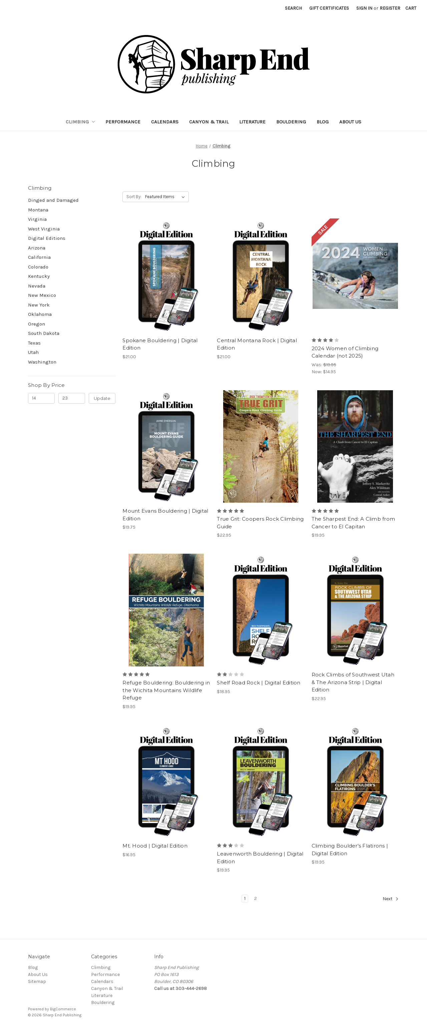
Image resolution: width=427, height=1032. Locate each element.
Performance (122, 122)
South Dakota (43, 333)
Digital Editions (46, 238)
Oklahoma (40, 314)
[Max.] (71, 398)
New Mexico (42, 295)
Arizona (36, 248)
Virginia (37, 219)
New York (39, 305)
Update (102, 398)
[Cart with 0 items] (411, 8)
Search (293, 8)
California (39, 257)
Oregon (36, 324)
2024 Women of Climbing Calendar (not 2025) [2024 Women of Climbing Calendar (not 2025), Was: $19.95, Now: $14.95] (345, 352)
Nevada (36, 286)
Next (391, 899)
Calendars (164, 122)
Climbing (80, 122)
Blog (323, 122)
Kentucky (39, 276)
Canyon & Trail (209, 122)
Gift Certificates (329, 8)
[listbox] (166, 197)
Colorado (38, 267)
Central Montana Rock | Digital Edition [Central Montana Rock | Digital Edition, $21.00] (257, 344)
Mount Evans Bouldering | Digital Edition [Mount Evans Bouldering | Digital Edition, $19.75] (165, 515)
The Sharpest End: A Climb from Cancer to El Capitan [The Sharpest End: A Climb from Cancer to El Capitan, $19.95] (353, 523)
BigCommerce (63, 1009)
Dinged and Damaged (53, 200)
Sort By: (133, 196)
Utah (33, 352)
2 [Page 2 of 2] (255, 898)
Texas (34, 343)
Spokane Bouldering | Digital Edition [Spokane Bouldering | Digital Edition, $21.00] (159, 344)
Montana (38, 210)
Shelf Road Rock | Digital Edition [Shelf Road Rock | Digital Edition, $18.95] (258, 682)
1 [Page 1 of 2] (245, 898)
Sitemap (37, 981)
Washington (42, 362)
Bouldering (291, 122)
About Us (350, 122)
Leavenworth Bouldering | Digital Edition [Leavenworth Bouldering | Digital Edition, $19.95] (260, 858)
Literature (252, 122)
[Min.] (41, 398)
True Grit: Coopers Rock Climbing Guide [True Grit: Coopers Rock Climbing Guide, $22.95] (260, 523)
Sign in (364, 8)
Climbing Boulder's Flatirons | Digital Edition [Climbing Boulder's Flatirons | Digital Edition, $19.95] (350, 850)
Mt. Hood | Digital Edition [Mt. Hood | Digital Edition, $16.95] (154, 846)
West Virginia (44, 229)
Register (390, 8)
